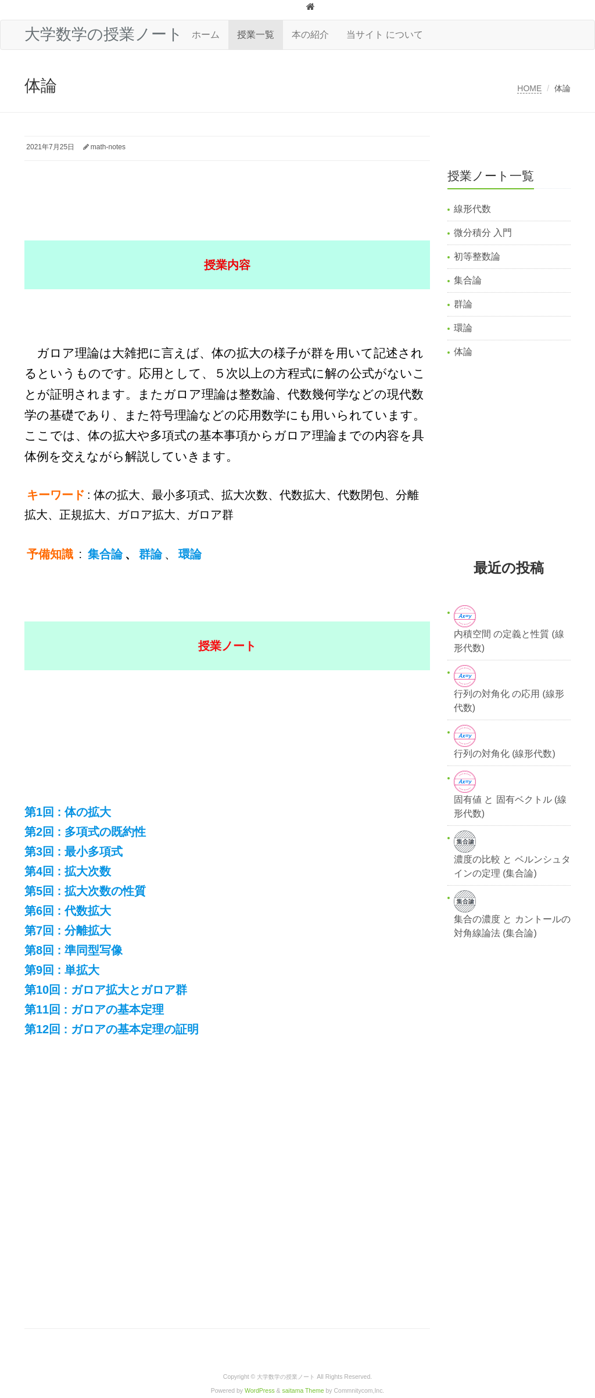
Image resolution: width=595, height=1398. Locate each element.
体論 (463, 352)
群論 (463, 304)
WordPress (260, 1391)
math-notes (108, 147)
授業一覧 (255, 34)
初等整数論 (477, 256)
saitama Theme (303, 1391)
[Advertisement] (235, 193)
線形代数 (472, 209)
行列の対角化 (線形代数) (504, 754)
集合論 (468, 280)
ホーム (206, 34)
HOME (529, 88)
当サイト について (384, 34)
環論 (463, 328)
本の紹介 (310, 34)
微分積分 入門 (483, 233)
